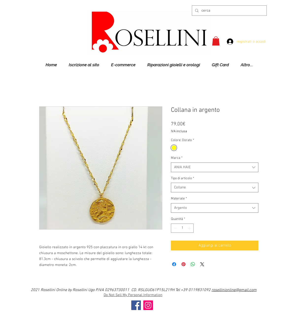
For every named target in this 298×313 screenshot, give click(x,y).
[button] (216, 41)
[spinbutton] (182, 228)
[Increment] (190, 228)
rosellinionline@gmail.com (234, 290)
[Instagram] (148, 305)
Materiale (179, 199)
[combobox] (214, 167)
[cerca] (228, 11)
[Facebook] (136, 305)
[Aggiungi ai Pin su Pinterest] (183, 264)
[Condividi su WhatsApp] (193, 264)
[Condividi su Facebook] (174, 264)
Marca (176, 158)
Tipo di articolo (182, 178)
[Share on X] (202, 264)
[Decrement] (175, 228)
